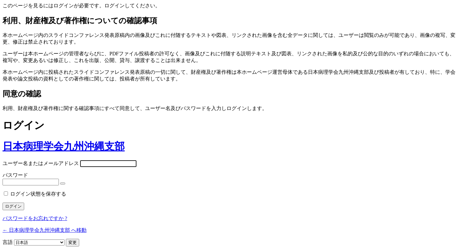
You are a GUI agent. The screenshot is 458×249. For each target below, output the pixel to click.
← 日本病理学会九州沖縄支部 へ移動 (45, 230)
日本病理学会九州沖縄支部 (64, 146)
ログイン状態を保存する (38, 194)
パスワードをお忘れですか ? (35, 218)
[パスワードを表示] (62, 183)
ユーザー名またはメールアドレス (41, 163)
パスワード (15, 175)
